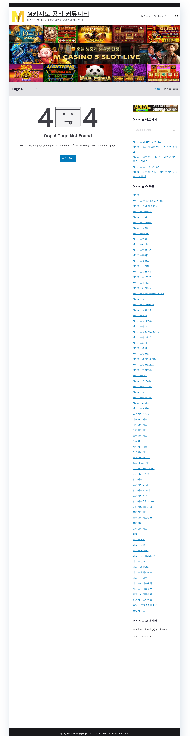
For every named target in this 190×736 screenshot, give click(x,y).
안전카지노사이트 (142, 474)
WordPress (125, 733)
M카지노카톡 (140, 375)
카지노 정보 (139, 561)
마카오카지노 (140, 424)
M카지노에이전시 (142, 288)
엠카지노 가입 (140, 484)
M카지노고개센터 (142, 222)
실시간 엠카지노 (141, 463)
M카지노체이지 (141, 342)
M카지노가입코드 (142, 211)
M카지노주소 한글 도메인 (146, 331)
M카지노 (146, 16)
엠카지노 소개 (161, 16)
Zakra (113, 733)
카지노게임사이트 (142, 572)
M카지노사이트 (141, 266)
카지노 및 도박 (140, 550)
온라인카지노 (140, 512)
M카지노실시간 (141, 282)
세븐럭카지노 (140, 452)
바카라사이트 (140, 446)
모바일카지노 (140, 435)
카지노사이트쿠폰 (142, 588)
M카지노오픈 (140, 299)
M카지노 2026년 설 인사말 (147, 141)
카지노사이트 (140, 577)
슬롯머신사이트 (141, 457)
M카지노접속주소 (142, 320)
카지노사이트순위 (142, 583)
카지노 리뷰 (139, 545)
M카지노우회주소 (142, 310)
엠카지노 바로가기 (143, 490)
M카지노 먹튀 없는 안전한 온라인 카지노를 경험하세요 (154, 159)
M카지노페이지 (141, 402)
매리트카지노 (140, 430)
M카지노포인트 (141, 408)
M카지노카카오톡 (142, 370)
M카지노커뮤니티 (142, 386)
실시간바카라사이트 (143, 468)
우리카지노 (139, 523)
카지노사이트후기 (142, 594)
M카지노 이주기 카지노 (145, 206)
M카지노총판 (140, 348)
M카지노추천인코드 (143, 364)
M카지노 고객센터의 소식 (146, 166)
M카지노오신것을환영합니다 (148, 293)
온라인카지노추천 (142, 517)
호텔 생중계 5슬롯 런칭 (145, 605)
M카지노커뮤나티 (142, 381)
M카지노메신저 (141, 244)
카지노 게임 (139, 539)
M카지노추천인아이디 (145, 359)
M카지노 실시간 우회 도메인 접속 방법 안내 (155, 149)
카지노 (136, 534)
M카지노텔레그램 (142, 397)
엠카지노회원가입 (142, 506)
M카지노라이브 (141, 233)
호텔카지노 (139, 610)
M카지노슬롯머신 (142, 271)
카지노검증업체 (141, 566)
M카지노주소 (140, 326)
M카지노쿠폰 (140, 392)
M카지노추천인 (141, 353)
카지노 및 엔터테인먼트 (145, 556)
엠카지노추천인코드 (143, 501)
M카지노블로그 (141, 260)
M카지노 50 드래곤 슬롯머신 (148, 200)
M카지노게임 (140, 217)
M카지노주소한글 (142, 337)
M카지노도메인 (141, 228)
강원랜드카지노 (141, 413)
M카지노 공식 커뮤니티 (58, 13)
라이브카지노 (140, 419)
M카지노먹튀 (140, 238)
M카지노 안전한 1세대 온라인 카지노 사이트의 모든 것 (155, 174)
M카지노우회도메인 (143, 304)
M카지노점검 (140, 315)
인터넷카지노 (140, 528)
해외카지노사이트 (142, 599)
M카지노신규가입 (142, 277)
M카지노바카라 (141, 255)
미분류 (136, 441)
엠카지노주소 (140, 495)
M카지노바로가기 (142, 249)
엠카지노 (137, 479)
